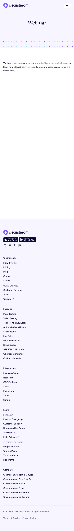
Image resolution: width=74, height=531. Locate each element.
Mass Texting (9, 314)
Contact (7, 276)
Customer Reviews (12, 290)
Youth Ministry (10, 455)
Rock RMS (8, 377)
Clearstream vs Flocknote (16, 492)
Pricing (6, 267)
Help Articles (11, 437)
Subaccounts (9, 331)
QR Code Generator (13, 354)
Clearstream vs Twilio (14, 483)
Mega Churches (11, 446)
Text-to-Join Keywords (14, 322)
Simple (6, 400)
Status (8, 280)
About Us (7, 294)
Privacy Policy (29, 518)
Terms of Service (11, 518)
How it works (9, 263)
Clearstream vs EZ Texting (16, 497)
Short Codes (9, 345)
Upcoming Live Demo (14, 428)
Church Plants (10, 451)
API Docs (9, 432)
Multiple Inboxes (11, 340)
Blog (5, 271)
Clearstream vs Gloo (13, 488)
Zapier (6, 395)
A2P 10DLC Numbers (13, 349)
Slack (6, 386)
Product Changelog (13, 419)
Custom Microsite (12, 358)
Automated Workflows (14, 327)
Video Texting (10, 318)
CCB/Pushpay (10, 382)
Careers (8, 299)
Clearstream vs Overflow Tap (17, 479)
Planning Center (11, 373)
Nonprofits (8, 459)
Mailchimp (8, 391)
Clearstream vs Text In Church (18, 474)
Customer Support (12, 423)
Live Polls (7, 336)
